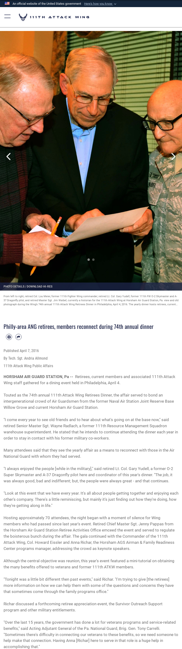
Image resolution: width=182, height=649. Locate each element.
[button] (100, 3)
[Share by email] (18, 337)
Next (173, 156)
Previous (9, 156)
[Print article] (9, 337)
